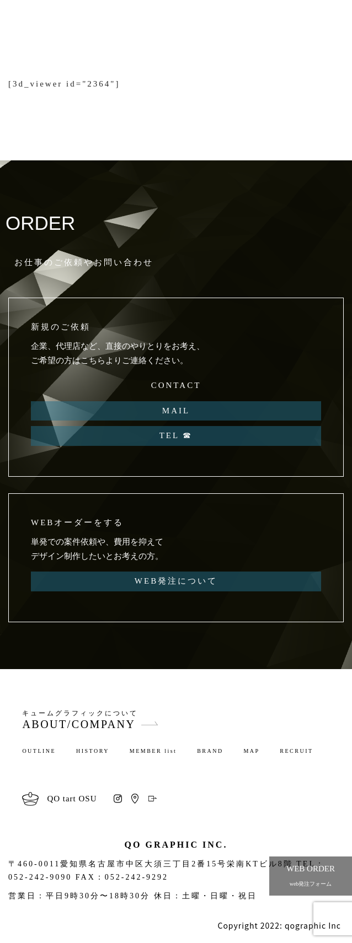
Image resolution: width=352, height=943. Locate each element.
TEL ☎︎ (176, 435)
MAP (251, 751)
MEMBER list (153, 751)
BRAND (210, 751)
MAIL (176, 410)
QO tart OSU (72, 798)
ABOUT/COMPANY (78, 724)
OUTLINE (39, 751)
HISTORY (92, 751)
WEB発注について (176, 580)
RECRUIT (296, 751)
